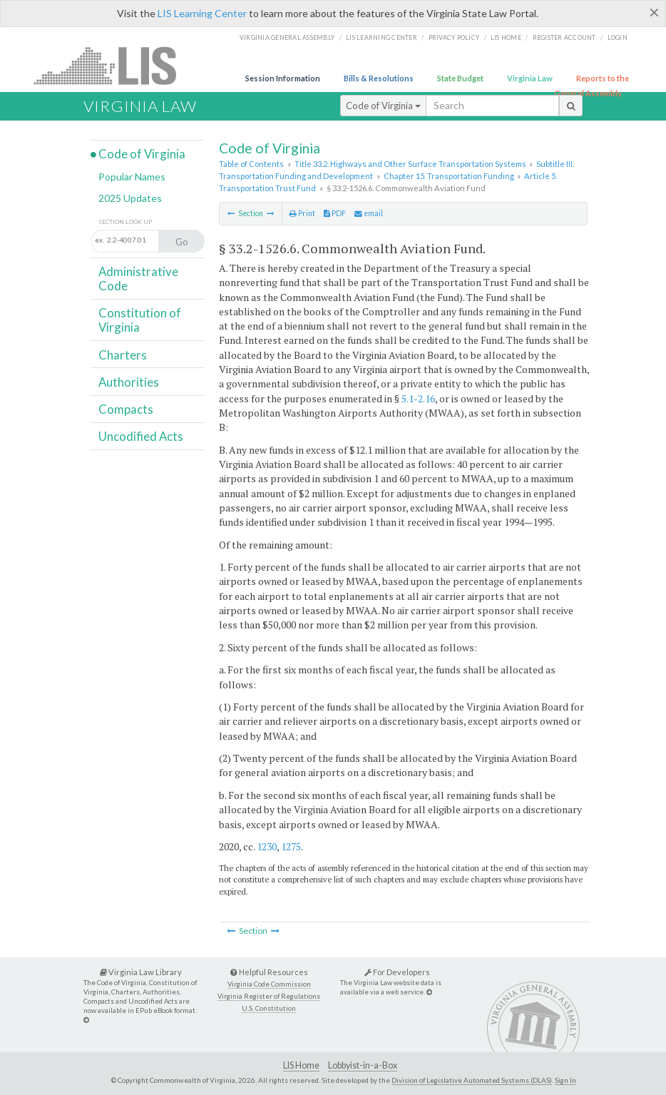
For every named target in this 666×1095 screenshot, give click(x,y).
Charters (122, 354)
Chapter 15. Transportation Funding (449, 175)
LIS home (506, 37)
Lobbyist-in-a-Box (362, 1065)
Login (617, 37)
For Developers (397, 972)
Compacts (125, 409)
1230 (267, 846)
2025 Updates (130, 198)
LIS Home (301, 1065)
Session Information (282, 78)
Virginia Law (530, 78)
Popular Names (131, 176)
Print (302, 213)
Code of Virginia (383, 105)
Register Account (564, 37)
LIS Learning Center (202, 13)
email (368, 213)
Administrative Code (138, 278)
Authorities (128, 382)
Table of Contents (251, 163)
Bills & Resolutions (379, 78)
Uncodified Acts (140, 436)
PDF (335, 213)
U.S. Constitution (269, 1008)
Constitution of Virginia (139, 320)
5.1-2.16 (418, 398)
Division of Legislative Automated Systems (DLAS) (471, 1080)
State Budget (460, 78)
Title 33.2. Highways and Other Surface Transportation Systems (410, 163)
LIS (113, 65)
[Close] (654, 12)
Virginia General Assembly (287, 37)
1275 (291, 846)
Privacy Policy (454, 37)
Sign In (565, 1080)
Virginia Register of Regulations (268, 996)
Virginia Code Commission (269, 984)
